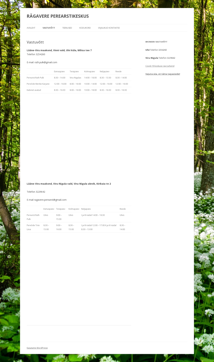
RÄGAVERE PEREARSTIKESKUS (58, 16)
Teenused (67, 27)
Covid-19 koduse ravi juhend (159, 65)
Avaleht (31, 27)
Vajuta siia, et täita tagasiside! (162, 73)
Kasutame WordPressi (37, 347)
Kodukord (85, 27)
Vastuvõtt (49, 27)
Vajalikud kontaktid (109, 27)
